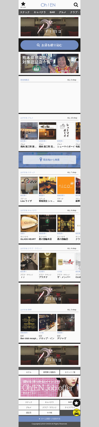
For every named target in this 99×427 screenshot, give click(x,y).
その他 (49, 413)
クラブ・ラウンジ (79, 12)
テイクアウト (70, 407)
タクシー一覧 (70, 372)
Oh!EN (48, 5)
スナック (25, 12)
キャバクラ (40, 12)
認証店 (28, 413)
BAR (52, 12)
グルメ (62, 12)
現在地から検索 (51, 159)
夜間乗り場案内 (49, 372)
